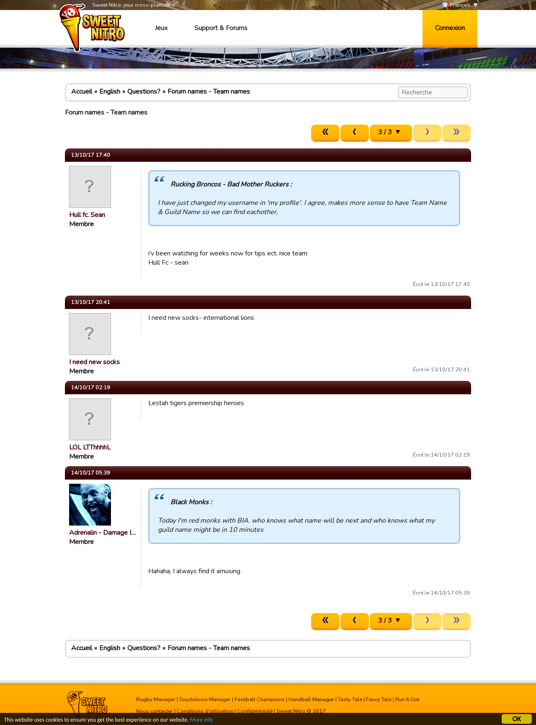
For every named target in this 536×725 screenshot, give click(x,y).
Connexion (450, 28)
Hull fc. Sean (87, 215)
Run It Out (407, 699)
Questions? (143, 91)
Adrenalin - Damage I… (102, 532)
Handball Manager (311, 699)
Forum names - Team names (209, 91)
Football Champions (259, 699)
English (109, 91)
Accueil (81, 91)
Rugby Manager (155, 699)
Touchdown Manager (205, 699)
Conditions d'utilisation (205, 711)
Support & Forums (220, 28)
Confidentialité (255, 711)
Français (456, 5)
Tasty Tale (350, 699)
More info (201, 721)
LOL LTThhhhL (90, 447)
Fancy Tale (379, 699)
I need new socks (94, 362)
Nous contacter (154, 711)
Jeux (161, 28)
